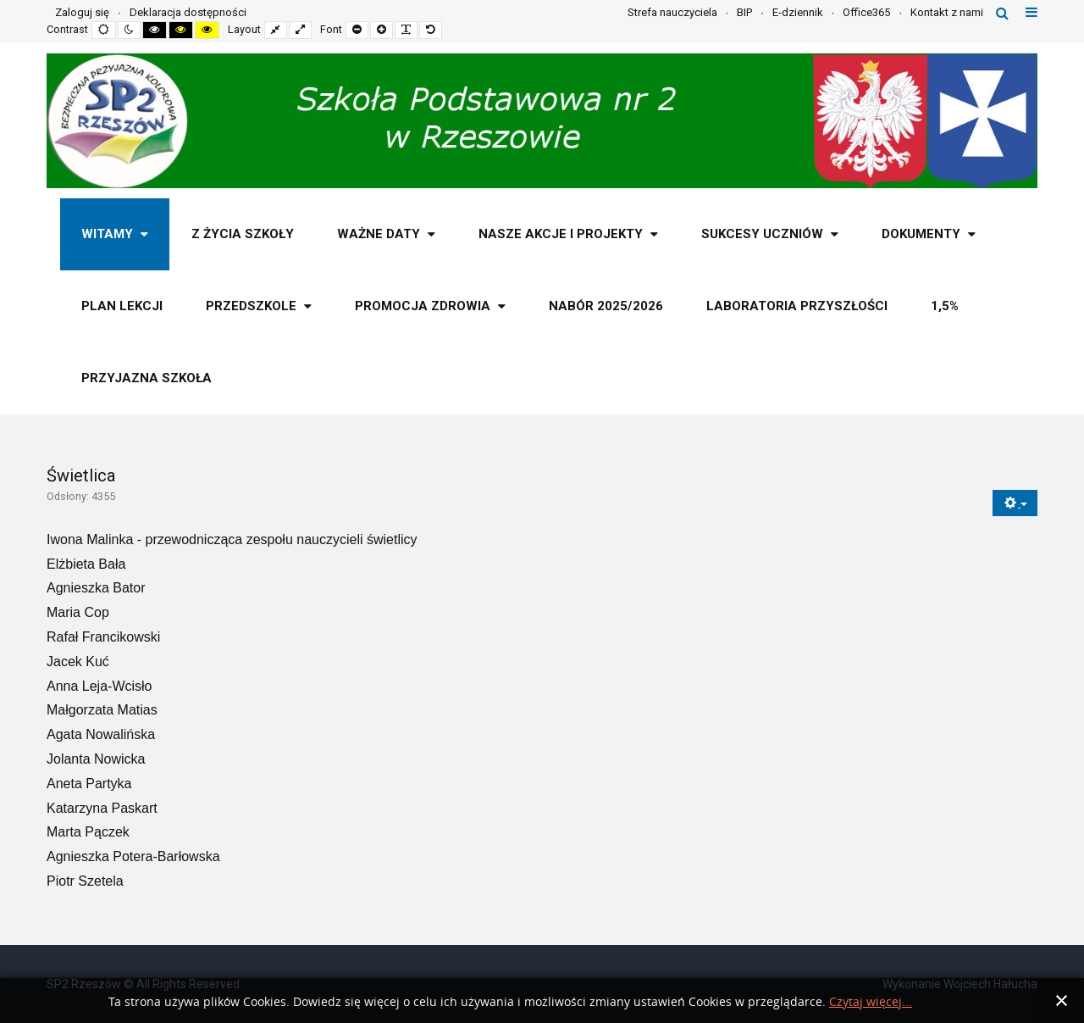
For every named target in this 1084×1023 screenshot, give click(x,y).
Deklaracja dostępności (188, 12)
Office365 (866, 12)
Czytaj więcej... (870, 1002)
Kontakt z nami (946, 12)
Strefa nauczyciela (672, 12)
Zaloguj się (82, 12)
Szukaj (1002, 12)
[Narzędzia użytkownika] (1015, 503)
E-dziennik (797, 12)
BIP (744, 12)
